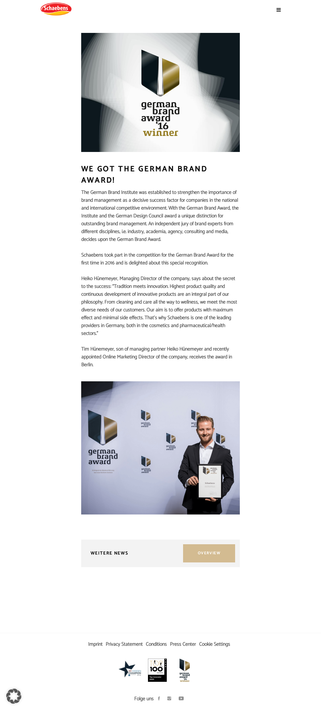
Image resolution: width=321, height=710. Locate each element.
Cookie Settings (214, 644)
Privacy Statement (124, 644)
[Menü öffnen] (278, 10)
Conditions (156, 644)
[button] (14, 696)
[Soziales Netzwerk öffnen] (159, 699)
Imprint (95, 644)
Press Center (183, 644)
